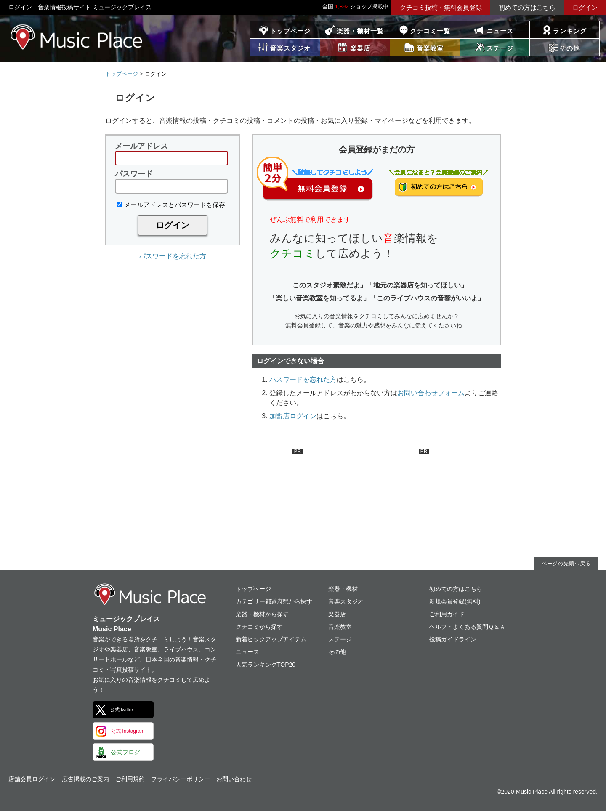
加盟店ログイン (292, 416)
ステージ (340, 639)
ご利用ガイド (447, 614)
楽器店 (337, 614)
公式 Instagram (128, 731)
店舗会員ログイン (32, 779)
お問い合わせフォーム (431, 392)
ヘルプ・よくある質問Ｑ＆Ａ (467, 626)
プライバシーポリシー (180, 779)
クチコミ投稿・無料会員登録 (441, 7)
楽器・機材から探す (262, 614)
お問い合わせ (234, 779)
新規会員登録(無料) (454, 601)
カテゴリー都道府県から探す (274, 601)
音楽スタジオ (346, 601)
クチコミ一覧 (430, 31)
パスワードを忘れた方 (172, 256)
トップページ (290, 31)
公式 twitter (121, 709)
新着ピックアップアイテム (271, 639)
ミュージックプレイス (76, 37)
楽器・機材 (343, 588)
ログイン (585, 7)
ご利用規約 (130, 779)
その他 (337, 652)
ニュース (499, 31)
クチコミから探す (259, 626)
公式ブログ (125, 752)
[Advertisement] (240, 501)
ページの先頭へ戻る (566, 563)
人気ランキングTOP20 (265, 664)
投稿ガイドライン (452, 639)
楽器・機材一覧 (360, 31)
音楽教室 (340, 626)
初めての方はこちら (527, 7)
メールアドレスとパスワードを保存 (171, 204)
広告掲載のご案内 (85, 779)
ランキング (570, 31)
